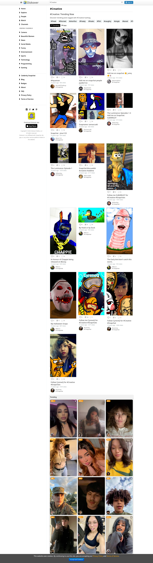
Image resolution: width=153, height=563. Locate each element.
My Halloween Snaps (60, 319)
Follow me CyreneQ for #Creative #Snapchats (89, 317)
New (65, 25)
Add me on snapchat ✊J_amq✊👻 (117, 73)
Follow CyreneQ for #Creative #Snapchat (120, 317)
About (24, 87)
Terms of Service (28, 99)
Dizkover (31, 2)
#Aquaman (56, 79)
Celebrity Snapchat (29, 75)
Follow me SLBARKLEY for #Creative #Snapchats (118, 193)
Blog (24, 79)
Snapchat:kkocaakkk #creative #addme (88, 167)
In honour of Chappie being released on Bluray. (63, 257)
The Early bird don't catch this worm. (118, 257)
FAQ (24, 91)
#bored (127, 21)
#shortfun (74, 21)
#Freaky (84, 21)
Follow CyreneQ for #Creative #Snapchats (64, 378)
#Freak (55, 21)
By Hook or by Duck (88, 225)
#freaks (93, 21)
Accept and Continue (76, 559)
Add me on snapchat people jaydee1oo (91, 80)
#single (118, 21)
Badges (25, 83)
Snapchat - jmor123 (60, 131)
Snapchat (62, 86)
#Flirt (101, 21)
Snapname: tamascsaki (89, 123)
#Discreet (64, 21)
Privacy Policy (27, 95)
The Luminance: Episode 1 (63, 166)
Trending (57, 25)
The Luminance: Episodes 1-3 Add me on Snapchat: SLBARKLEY (119, 114)
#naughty (109, 21)
